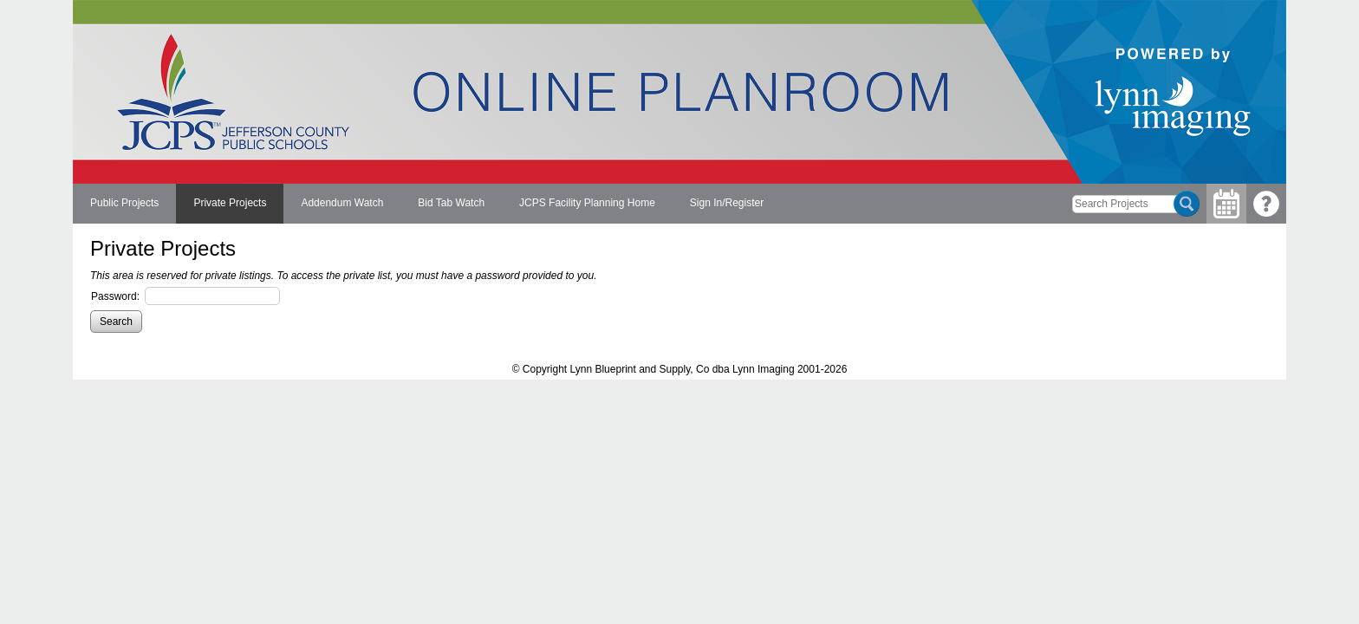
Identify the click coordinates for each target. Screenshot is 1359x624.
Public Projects (124, 203)
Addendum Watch (342, 203)
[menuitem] (124, 204)
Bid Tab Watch (451, 203)
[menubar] (427, 204)
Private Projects (229, 203)
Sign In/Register (727, 203)
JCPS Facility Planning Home (587, 203)
